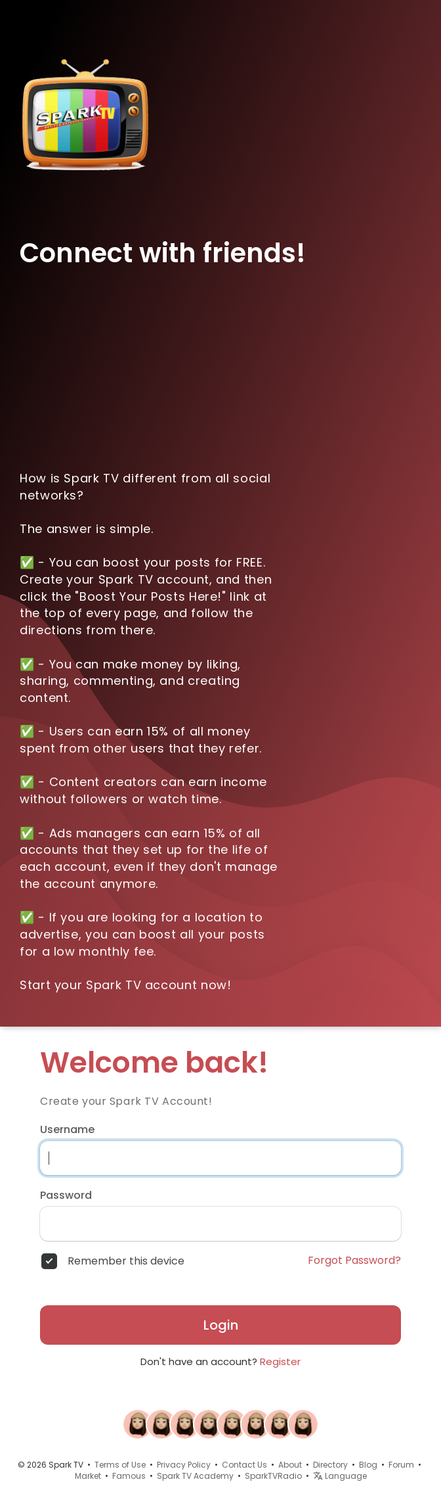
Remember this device (126, 1261)
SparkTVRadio (273, 1475)
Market (88, 1475)
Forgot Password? (354, 1260)
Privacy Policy (184, 1464)
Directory (330, 1464)
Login (220, 1325)
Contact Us (244, 1464)
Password (66, 1195)
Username (67, 1130)
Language (340, 1475)
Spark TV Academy (195, 1475)
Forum (401, 1464)
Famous (129, 1475)
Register (280, 1361)
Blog (368, 1464)
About (290, 1464)
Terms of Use (120, 1464)
